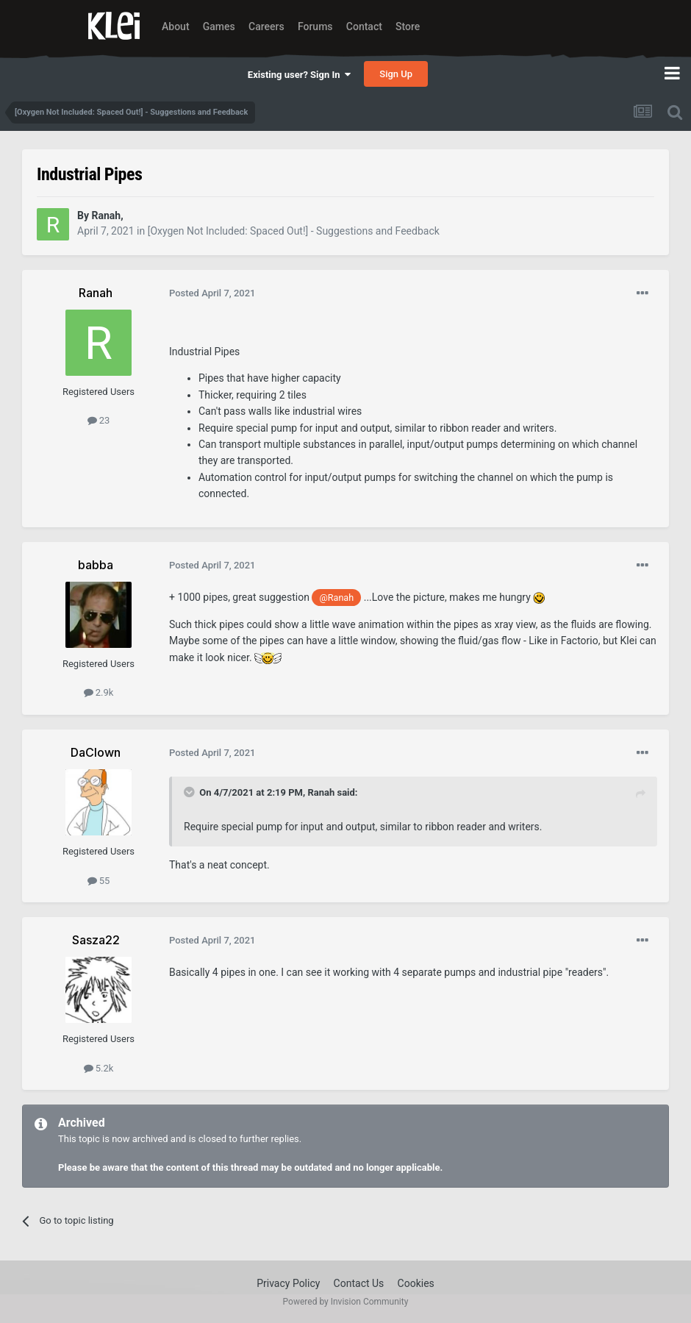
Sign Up (395, 73)
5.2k (99, 1068)
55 (98, 880)
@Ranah (337, 597)
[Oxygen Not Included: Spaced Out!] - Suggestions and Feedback (294, 231)
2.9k (99, 692)
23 (98, 420)
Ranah (320, 792)
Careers (266, 26)
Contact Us (359, 1283)
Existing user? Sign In (299, 74)
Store (407, 26)
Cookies (416, 1283)
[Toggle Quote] (190, 792)
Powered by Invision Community (346, 1302)
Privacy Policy (288, 1283)
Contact (364, 26)
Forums (315, 26)
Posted (212, 293)
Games (219, 26)
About (176, 26)
